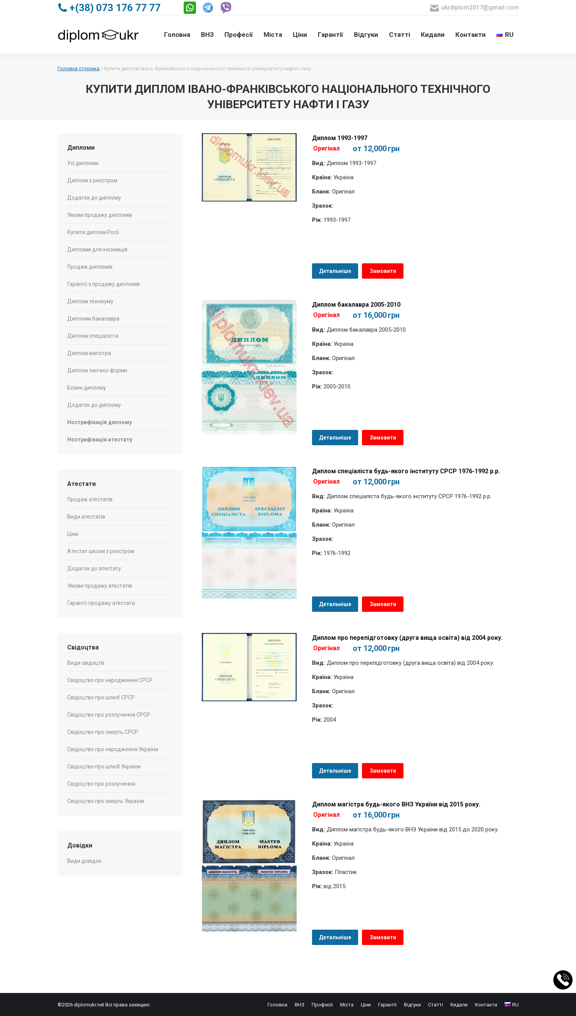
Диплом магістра (89, 353)
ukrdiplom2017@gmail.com (474, 7)
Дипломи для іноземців (97, 249)
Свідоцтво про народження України (112, 749)
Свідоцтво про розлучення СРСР (108, 715)
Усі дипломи (82, 163)
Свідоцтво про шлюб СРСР (101, 697)
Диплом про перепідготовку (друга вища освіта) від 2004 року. (407, 637)
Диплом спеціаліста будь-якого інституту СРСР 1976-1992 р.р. (406, 471)
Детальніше (335, 271)
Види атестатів (86, 517)
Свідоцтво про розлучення (101, 784)
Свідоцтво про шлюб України (104, 766)
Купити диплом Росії (93, 232)
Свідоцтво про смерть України (105, 801)
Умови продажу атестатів (99, 586)
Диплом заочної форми (97, 370)
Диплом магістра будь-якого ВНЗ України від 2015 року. (396, 804)
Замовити (383, 271)
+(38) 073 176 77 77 (109, 7)
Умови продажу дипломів (99, 215)
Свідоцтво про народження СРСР (110, 680)
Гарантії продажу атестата (101, 603)
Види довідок (84, 861)
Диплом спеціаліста (92, 336)
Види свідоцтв (85, 663)
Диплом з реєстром (92, 180)
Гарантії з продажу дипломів (103, 284)
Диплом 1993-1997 (339, 138)
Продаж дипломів (90, 267)
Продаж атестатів (90, 499)
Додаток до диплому (94, 198)
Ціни (72, 534)
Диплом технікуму (90, 301)
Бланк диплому (86, 388)
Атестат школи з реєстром (100, 551)
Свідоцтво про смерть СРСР (102, 732)
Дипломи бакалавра (93, 319)
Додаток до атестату (94, 568)
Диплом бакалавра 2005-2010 (356, 304)
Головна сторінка (79, 68)
